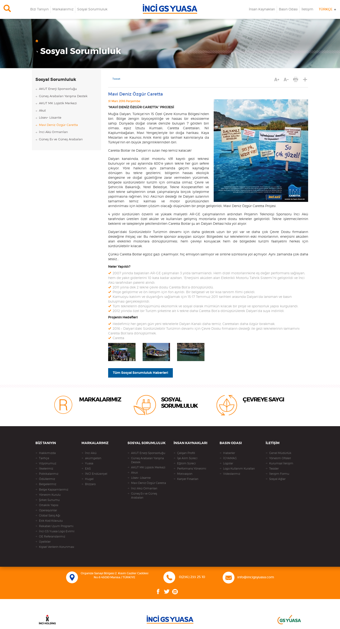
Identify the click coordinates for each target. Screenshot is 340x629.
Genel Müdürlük (280, 453)
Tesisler (274, 468)
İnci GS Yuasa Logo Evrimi (56, 531)
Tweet (116, 79)
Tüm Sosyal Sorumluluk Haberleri (140, 373)
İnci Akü (91, 453)
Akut (42, 110)
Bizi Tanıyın (39, 9)
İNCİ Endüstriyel (96, 473)
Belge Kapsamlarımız (53, 489)
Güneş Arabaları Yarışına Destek (63, 96)
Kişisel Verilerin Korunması (56, 547)
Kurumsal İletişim (281, 463)
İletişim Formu (279, 473)
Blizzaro (90, 484)
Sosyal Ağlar (277, 479)
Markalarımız (62, 9)
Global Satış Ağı (49, 515)
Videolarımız (231, 473)
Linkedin (175, 591)
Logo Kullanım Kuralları (239, 468)
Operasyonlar (48, 510)
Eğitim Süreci (186, 463)
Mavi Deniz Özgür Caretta (58, 125)
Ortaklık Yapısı (48, 505)
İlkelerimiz (46, 468)
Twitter (167, 591)
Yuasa (89, 463)
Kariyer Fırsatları (187, 479)
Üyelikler (45, 541)
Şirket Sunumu (49, 500)
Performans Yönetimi (191, 468)
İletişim (307, 9)
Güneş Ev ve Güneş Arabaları (61, 139)
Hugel (89, 479)
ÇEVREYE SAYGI (263, 400)
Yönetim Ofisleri (280, 458)
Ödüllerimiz (47, 479)
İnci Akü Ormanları (53, 132)
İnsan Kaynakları (262, 9)
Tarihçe (44, 458)
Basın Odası (288, 9)
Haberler (229, 453)
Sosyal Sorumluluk (92, 9)
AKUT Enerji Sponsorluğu (58, 89)
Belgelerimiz (47, 484)
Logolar (228, 463)
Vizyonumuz (47, 463)
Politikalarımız (48, 473)
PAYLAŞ (305, 79)
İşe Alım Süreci (187, 458)
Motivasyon (184, 473)
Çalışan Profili (186, 453)
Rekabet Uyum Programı (56, 526)
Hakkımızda (47, 453)
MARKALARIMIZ (100, 400)
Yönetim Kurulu (50, 494)
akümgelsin (93, 458)
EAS (88, 468)
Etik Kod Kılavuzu (51, 520)
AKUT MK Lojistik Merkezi (58, 103)
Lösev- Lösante (50, 117)
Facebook (158, 591)
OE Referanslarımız (52, 536)
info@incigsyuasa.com (255, 577)
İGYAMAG (230, 458)
